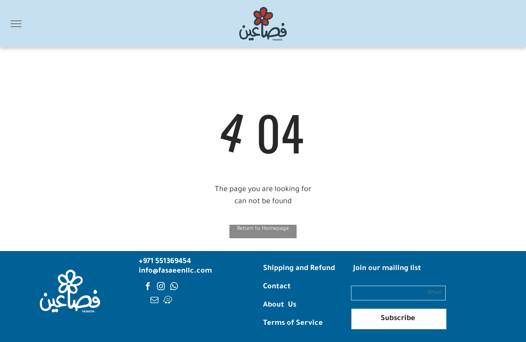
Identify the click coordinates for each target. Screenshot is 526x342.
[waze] (168, 301)
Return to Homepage (263, 229)
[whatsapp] (174, 287)
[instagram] (161, 287)
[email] (154, 301)
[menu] (16, 23)
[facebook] (148, 287)
